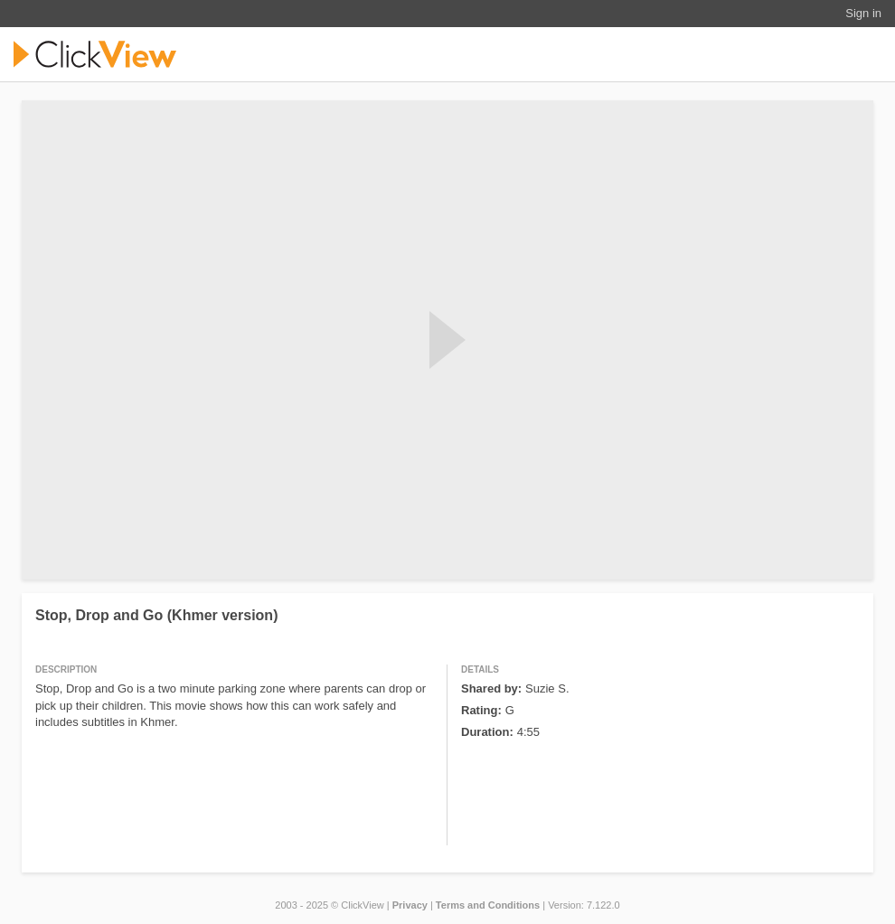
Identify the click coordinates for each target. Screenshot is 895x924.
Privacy (410, 905)
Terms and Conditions (488, 905)
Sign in (863, 13)
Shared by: (491, 688)
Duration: (487, 732)
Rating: (481, 710)
